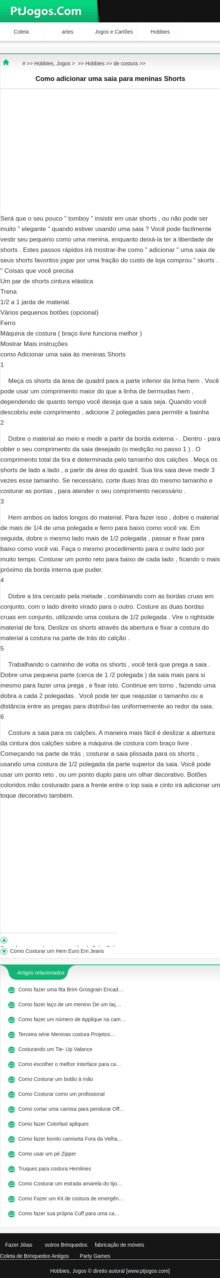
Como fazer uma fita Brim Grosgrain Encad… (71, 989)
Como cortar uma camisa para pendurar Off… (71, 1109)
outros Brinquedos (66, 1245)
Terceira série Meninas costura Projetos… (66, 1034)
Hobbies (160, 32)
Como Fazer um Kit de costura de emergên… (71, 1198)
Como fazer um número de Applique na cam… (72, 1019)
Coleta (21, 32)
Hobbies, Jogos (52, 63)
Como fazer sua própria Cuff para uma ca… (69, 1213)
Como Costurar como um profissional (62, 1094)
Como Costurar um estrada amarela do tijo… (70, 1184)
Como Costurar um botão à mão (56, 1079)
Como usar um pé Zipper (48, 1154)
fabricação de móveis (119, 1245)
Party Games (95, 1256)
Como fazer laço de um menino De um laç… (69, 1004)
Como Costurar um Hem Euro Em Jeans (57, 951)
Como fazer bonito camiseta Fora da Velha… (70, 1139)
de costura (126, 63)
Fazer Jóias (18, 1245)
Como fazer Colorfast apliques (54, 1124)
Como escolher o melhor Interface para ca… (69, 1064)
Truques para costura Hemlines (55, 1169)
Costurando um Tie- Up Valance (56, 1049)
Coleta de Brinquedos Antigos (34, 1256)
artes (67, 32)
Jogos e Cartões (114, 32)
